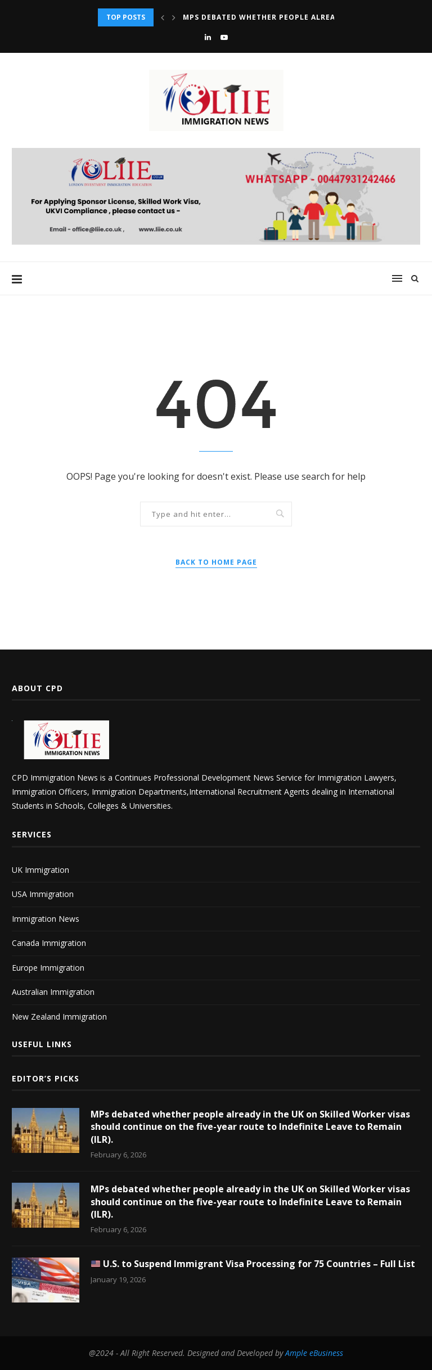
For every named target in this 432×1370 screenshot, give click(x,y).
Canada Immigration (49, 943)
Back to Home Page (216, 562)
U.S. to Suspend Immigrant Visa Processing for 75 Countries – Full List (253, 1264)
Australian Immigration (53, 991)
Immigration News (45, 918)
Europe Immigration (48, 967)
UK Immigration (40, 869)
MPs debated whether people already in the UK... (289, 17)
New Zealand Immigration (59, 1016)
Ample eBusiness (314, 1353)
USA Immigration (43, 894)
